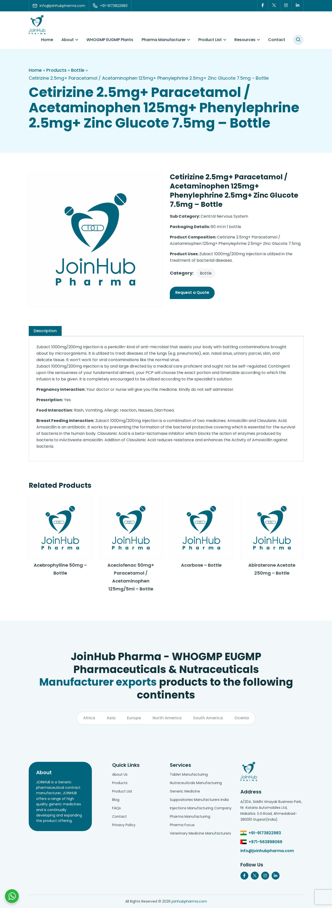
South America (208, 718)
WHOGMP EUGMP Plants (109, 40)
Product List (210, 40)
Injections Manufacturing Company (200, 808)
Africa (89, 718)
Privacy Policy (123, 824)
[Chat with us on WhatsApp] (12, 896)
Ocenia (241, 718)
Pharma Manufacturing (190, 816)
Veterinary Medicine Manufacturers (200, 833)
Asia (111, 718)
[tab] (45, 331)
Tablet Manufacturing (189, 774)
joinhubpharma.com (189, 901)
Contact (276, 40)
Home (47, 40)
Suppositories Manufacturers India (199, 799)
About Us (120, 774)
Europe (134, 718)
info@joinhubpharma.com (267, 851)
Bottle (77, 70)
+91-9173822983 (265, 833)
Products (56, 70)
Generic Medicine (185, 791)
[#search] (298, 40)
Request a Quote (192, 292)
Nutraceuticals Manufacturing (196, 782)
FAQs (116, 808)
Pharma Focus (182, 824)
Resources (244, 40)
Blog (115, 799)
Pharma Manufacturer (164, 40)
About (67, 40)
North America (167, 718)
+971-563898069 (265, 842)
